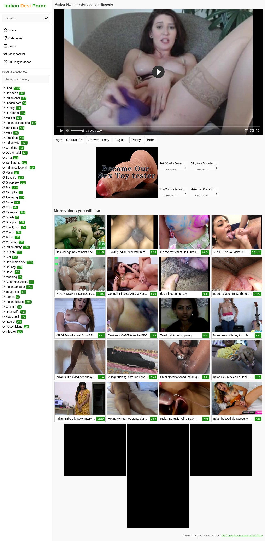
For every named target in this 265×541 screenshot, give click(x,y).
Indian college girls (19, 122)
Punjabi (12, 252)
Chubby (12, 267)
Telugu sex (14, 291)
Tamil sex (13, 127)
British (10, 217)
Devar (11, 272)
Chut (10, 157)
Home (9, 30)
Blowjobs (12, 192)
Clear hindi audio (18, 282)
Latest (9, 46)
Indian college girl (18, 167)
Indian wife (15, 142)
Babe (151, 140)
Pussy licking (15, 326)
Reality (11, 108)
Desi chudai (15, 152)
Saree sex (13, 212)
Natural (12, 321)
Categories (13, 38)
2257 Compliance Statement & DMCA (242, 535)
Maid (10, 132)
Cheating (13, 242)
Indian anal (14, 98)
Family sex (14, 227)
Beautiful (13, 177)
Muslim (12, 118)
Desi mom (13, 113)
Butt (10, 257)
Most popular (14, 54)
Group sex (14, 182)
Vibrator (12, 331)
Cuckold (12, 306)
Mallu (10, 172)
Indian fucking (17, 301)
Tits (10, 187)
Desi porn (13, 222)
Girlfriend (13, 147)
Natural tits (74, 140)
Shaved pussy (98, 140)
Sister (11, 202)
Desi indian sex (17, 262)
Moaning (12, 277)
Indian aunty (16, 247)
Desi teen (13, 93)
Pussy (136, 140)
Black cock (14, 316)
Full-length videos (17, 61)
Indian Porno (25, 5)
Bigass (11, 296)
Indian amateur (17, 287)
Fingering (13, 197)
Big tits (120, 140)
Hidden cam (14, 103)
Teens (11, 237)
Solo (10, 207)
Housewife (14, 311)
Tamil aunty (14, 162)
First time (13, 137)
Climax (11, 232)
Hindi (11, 88)
